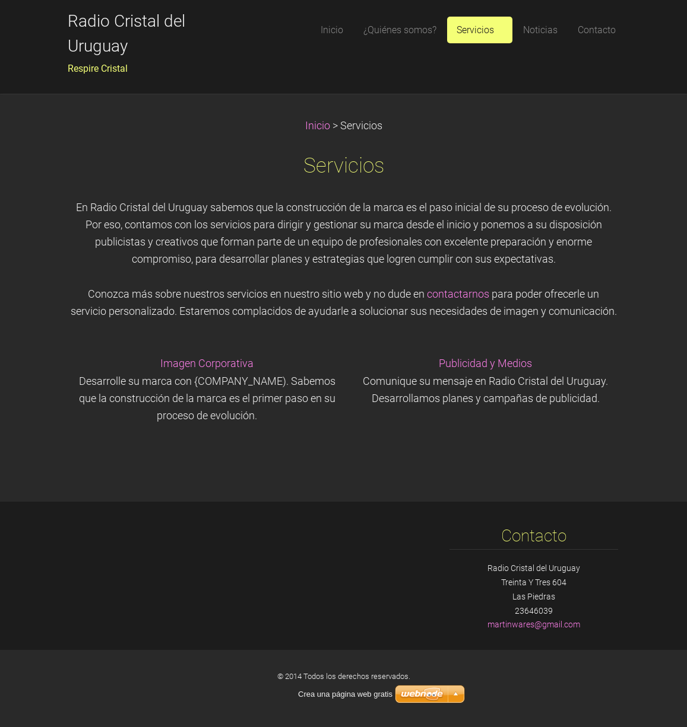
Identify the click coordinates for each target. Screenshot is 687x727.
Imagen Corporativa (207, 363)
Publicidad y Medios (485, 363)
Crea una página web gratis (345, 694)
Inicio (317, 126)
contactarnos (458, 294)
